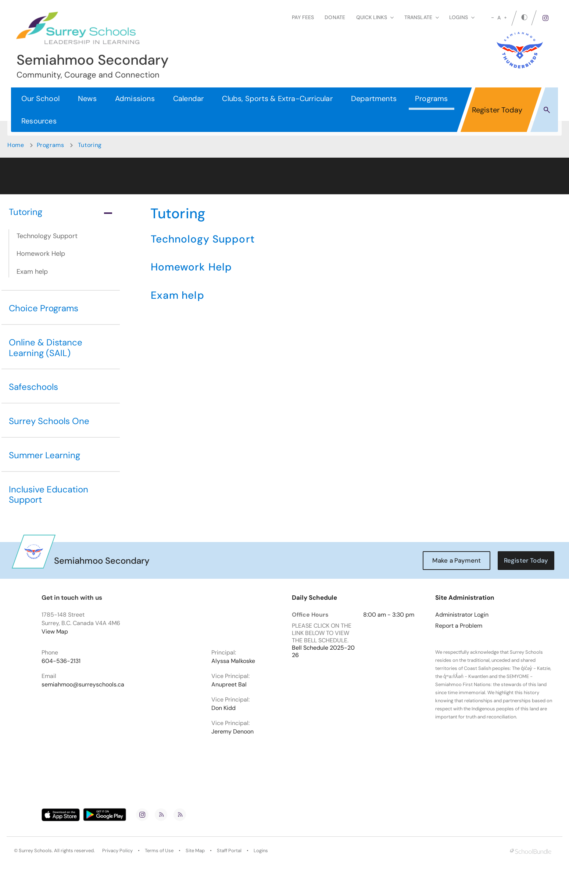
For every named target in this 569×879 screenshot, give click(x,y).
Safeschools (33, 386)
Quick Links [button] (375, 17)
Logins (261, 851)
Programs (431, 98)
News (87, 98)
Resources (39, 121)
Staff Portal (229, 851)
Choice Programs (43, 308)
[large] (505, 17)
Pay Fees (303, 17)
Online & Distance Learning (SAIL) (45, 348)
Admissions (135, 98)
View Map (55, 631)
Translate (421, 17)
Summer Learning (44, 455)
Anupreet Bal (229, 684)
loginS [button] (462, 17)
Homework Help (41, 253)
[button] (547, 109)
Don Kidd (223, 708)
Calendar (188, 98)
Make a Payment (456, 560)
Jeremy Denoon (232, 731)
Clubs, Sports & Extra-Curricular (277, 98)
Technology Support (47, 236)
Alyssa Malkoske (233, 661)
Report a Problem (458, 625)
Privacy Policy (117, 851)
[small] (492, 17)
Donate (335, 17)
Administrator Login (462, 614)
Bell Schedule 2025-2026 (323, 651)
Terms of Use (159, 851)
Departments (374, 98)
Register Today (497, 110)
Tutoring (60, 212)
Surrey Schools (35, 851)
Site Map (195, 851)
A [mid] (499, 17)
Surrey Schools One (49, 421)
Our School (40, 98)
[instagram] (545, 18)
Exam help (32, 271)
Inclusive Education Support (48, 495)
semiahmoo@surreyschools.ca (83, 684)
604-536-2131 (61, 661)
